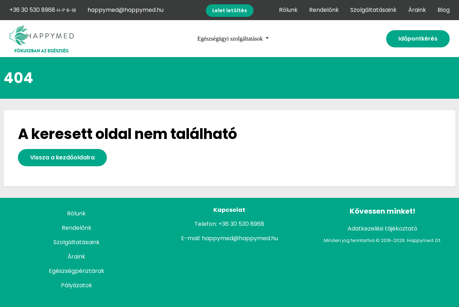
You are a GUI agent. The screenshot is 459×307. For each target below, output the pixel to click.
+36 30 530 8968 (42, 10)
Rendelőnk (324, 10)
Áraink (417, 10)
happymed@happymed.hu (125, 10)
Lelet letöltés (229, 10)
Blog (443, 10)
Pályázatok (76, 285)
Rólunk (288, 10)
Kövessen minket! (382, 211)
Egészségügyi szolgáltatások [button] (230, 39)
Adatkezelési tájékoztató (382, 228)
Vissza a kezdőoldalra (62, 157)
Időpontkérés (417, 38)
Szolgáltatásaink (373, 10)
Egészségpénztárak (76, 271)
